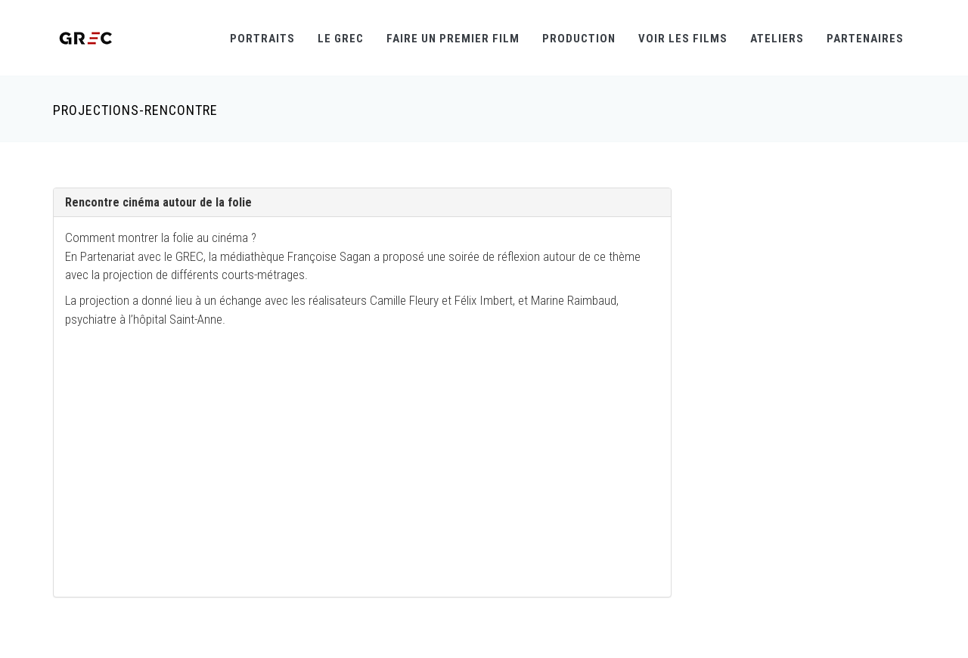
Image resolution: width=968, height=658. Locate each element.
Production (579, 38)
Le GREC (341, 38)
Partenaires (865, 38)
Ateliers (777, 38)
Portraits (262, 38)
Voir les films (683, 38)
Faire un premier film (453, 38)
